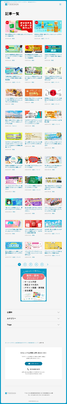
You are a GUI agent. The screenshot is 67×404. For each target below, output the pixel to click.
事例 (13, 38)
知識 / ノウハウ (45, 38)
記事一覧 (41, 389)
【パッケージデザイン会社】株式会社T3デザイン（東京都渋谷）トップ (21, 389)
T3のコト (14, 126)
